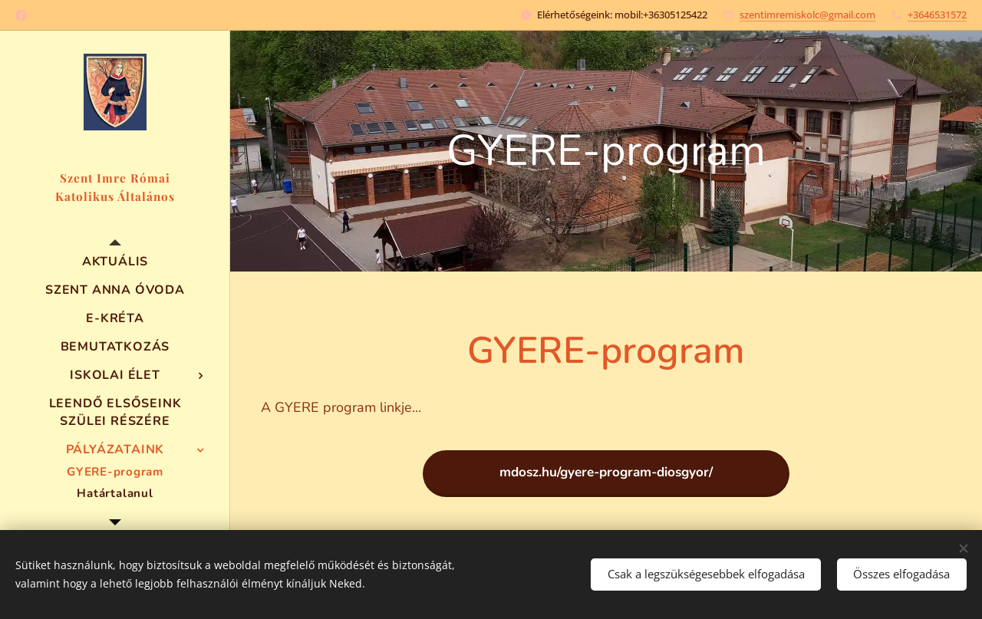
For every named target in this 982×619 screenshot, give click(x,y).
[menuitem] (115, 262)
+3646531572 (937, 14)
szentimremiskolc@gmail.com (807, 14)
